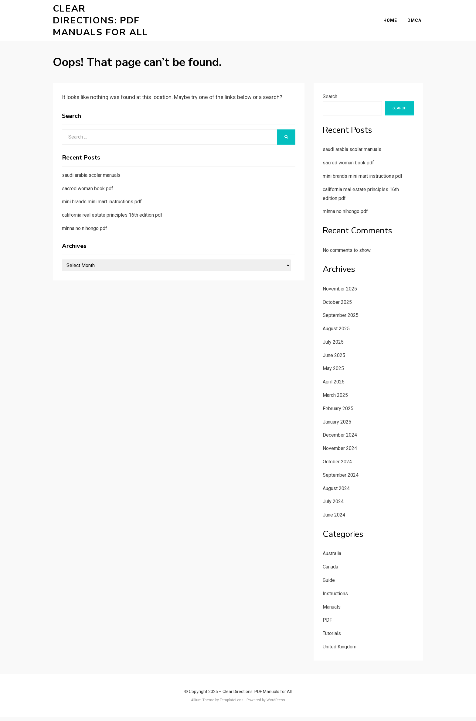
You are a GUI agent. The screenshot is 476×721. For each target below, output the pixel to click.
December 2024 (340, 439)
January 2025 (337, 425)
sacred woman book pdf (87, 192)
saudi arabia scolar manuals (91, 179)
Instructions (335, 597)
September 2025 (341, 319)
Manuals (332, 610)
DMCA (416, 22)
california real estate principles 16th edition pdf (112, 218)
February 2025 (338, 412)
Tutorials (332, 637)
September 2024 (341, 479)
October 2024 (337, 465)
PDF (327, 624)
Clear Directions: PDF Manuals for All (103, 22)
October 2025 (337, 306)
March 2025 (335, 399)
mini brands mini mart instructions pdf (102, 205)
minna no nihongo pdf (84, 232)
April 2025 (334, 385)
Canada (330, 570)
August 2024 (336, 492)
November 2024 (340, 452)
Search (330, 100)
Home (392, 22)
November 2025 (340, 292)
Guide (329, 584)
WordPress (276, 704)
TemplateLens (231, 704)
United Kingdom (339, 650)
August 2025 (336, 332)
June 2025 (334, 359)
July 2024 (333, 505)
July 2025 (333, 345)
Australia (332, 557)
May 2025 (333, 372)
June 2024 (334, 518)
